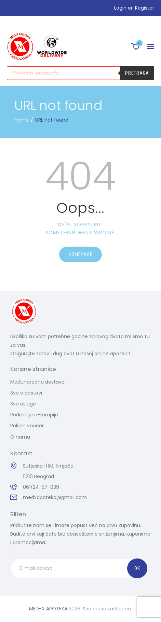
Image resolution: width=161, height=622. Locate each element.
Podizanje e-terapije (34, 414)
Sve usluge (23, 403)
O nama (20, 436)
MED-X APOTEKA (48, 608)
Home (21, 119)
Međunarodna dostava (37, 381)
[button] (150, 46)
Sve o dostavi (26, 392)
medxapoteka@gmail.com (55, 497)
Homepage (81, 254)
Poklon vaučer (27, 425)
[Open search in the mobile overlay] (80, 73)
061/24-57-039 (41, 487)
